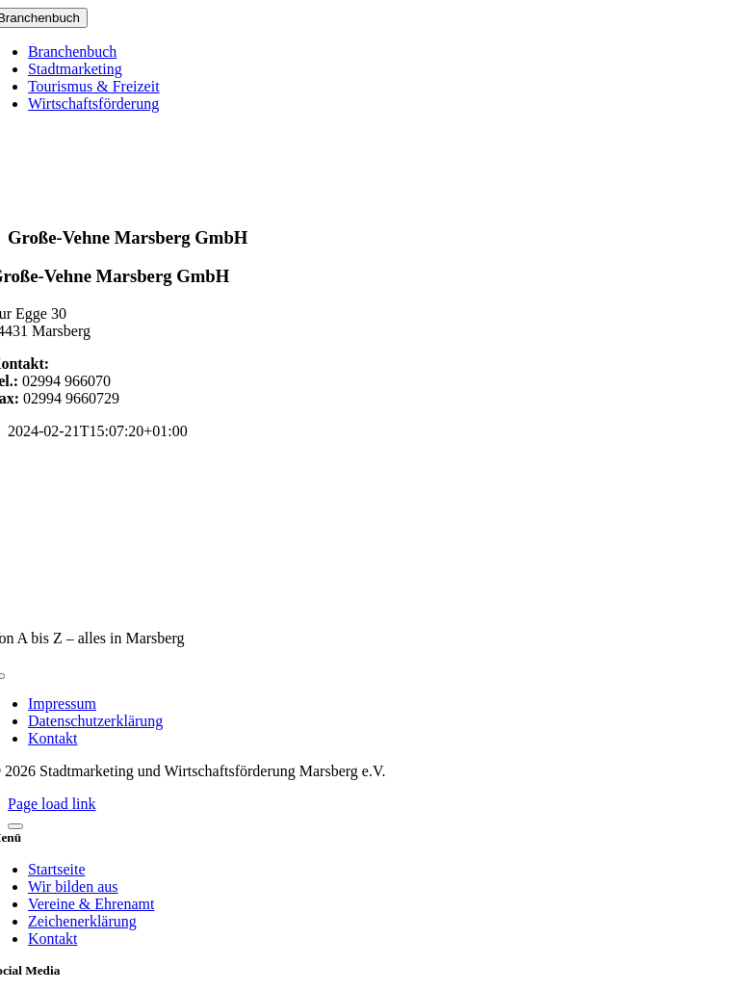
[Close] (15, 826)
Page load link (52, 803)
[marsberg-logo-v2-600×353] (375, 605)
